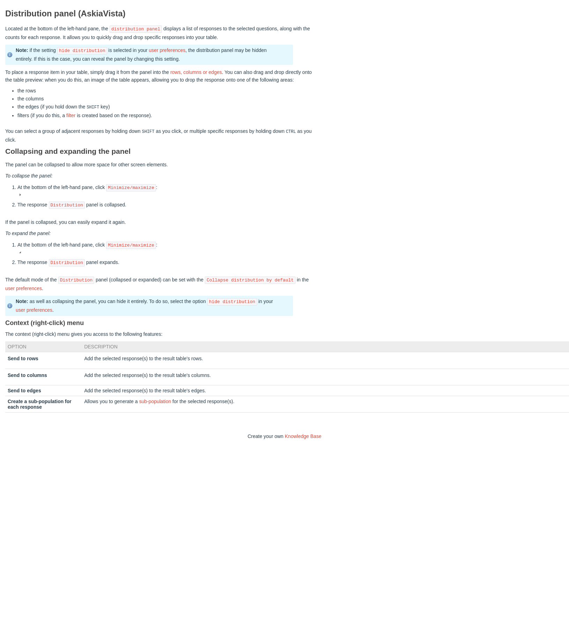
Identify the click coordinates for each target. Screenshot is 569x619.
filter (70, 115)
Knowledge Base (303, 435)
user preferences (167, 50)
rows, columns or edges (196, 72)
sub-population (155, 400)
